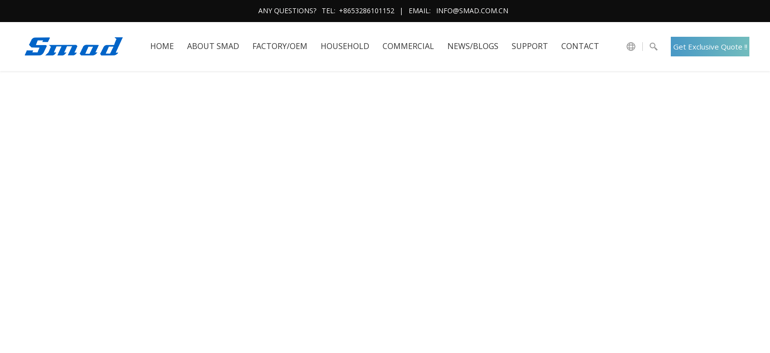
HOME (162, 46)
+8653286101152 (366, 10)
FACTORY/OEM (279, 46)
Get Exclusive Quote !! (710, 46)
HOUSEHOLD (345, 46)
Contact (580, 46)
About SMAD (213, 46)
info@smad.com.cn (472, 10)
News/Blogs (472, 46)
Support (530, 46)
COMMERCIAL (408, 46)
